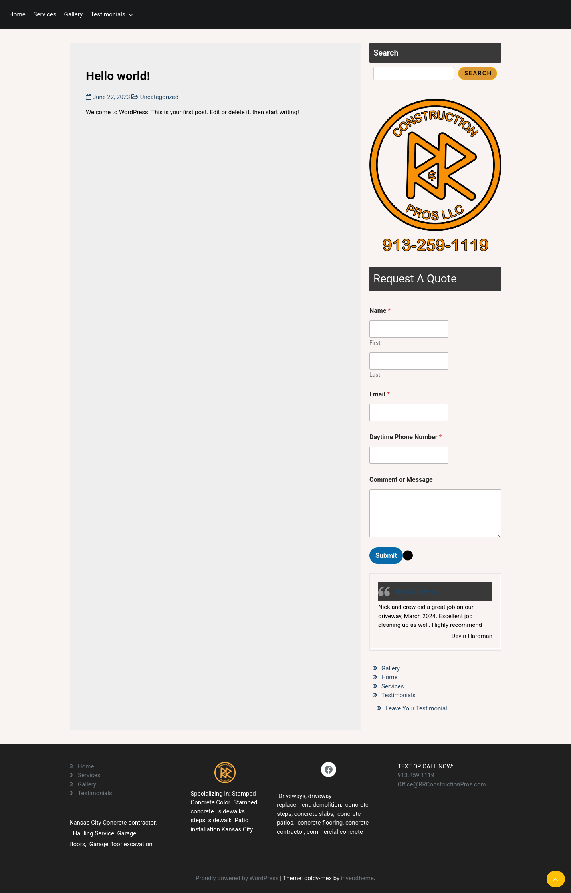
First (375, 343)
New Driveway (416, 591)
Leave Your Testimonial (416, 708)
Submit (386, 555)
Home (17, 14)
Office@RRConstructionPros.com (442, 784)
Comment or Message (401, 479)
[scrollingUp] (556, 879)
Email (379, 394)
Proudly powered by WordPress (238, 878)
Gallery (73, 14)
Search (386, 53)
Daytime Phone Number (405, 437)
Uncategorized (159, 97)
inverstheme (357, 878)
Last (374, 375)
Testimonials (108, 14)
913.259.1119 (416, 775)
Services (45, 14)
